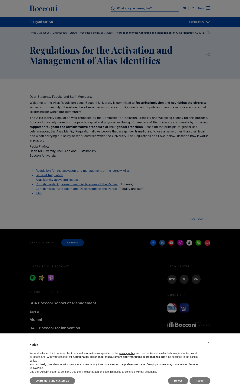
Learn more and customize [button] (52, 380)
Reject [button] (178, 380)
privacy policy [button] (127, 353)
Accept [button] (200, 380)
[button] (209, 342)
